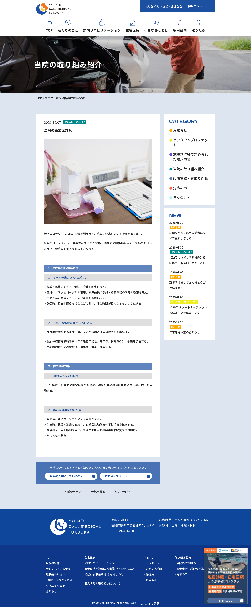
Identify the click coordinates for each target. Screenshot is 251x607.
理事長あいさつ (55, 574)
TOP (49, 30)
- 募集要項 (150, 580)
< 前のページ (73, 491)
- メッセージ (152, 563)
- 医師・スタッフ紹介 (59, 580)
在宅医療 (132, 30)
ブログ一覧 (52, 98)
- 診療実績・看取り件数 (189, 569)
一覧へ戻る (98, 491)
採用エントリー (198, 6)
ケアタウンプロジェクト (190, 142)
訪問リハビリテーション (102, 30)
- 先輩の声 (181, 574)
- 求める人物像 (153, 569)
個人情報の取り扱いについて (103, 583)
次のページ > (122, 491)
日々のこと (182, 197)
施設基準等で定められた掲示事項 (190, 157)
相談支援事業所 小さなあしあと (104, 574)
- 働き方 (149, 574)
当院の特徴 (53, 563)
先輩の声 (180, 188)
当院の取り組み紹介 (74, 98)
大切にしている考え (58, 569)
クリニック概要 (55, 585)
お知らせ (180, 130)
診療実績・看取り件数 (190, 178)
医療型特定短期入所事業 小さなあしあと (109, 569)
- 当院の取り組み (185, 563)
